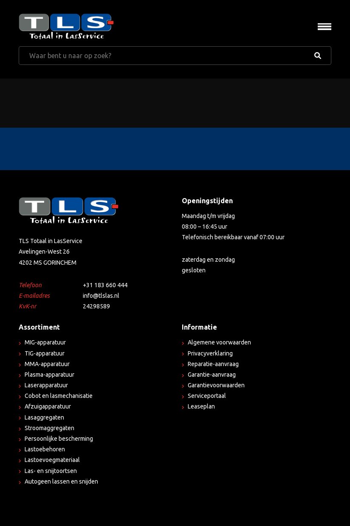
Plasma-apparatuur (49, 374)
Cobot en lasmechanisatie (59, 395)
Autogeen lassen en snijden (61, 481)
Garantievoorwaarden (216, 385)
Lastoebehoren (45, 449)
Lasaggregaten (44, 417)
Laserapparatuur (46, 385)
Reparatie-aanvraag (213, 364)
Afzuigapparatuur (48, 406)
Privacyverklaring (210, 353)
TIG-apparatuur (45, 353)
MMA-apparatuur (47, 364)
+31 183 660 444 (105, 285)
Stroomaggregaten (49, 428)
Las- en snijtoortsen (51, 470)
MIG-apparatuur (45, 342)
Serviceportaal (207, 395)
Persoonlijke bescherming (59, 438)
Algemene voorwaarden (219, 342)
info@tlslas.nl (101, 295)
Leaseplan (201, 406)
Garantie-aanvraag (212, 374)
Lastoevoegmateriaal (52, 459)
